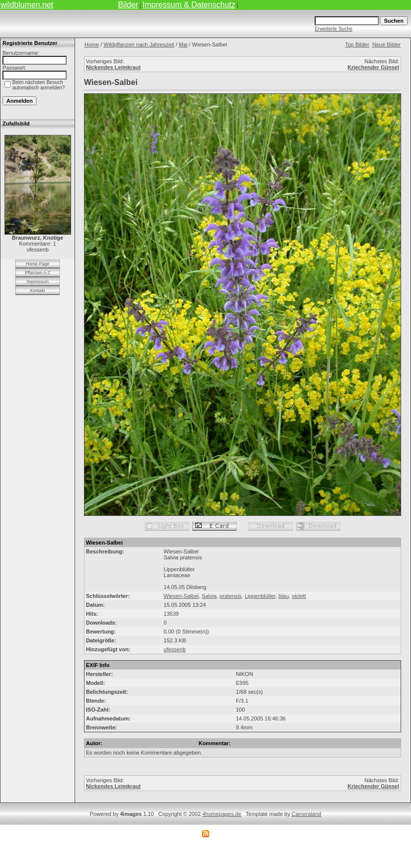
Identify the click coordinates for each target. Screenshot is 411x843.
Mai (183, 44)
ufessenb (175, 649)
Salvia (209, 596)
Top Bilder (357, 44)
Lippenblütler (260, 596)
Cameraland (306, 814)
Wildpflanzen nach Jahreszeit (139, 44)
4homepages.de (221, 814)
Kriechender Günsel (373, 67)
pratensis (230, 596)
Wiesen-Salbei (181, 596)
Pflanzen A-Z (37, 272)
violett (299, 596)
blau (284, 596)
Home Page (37, 263)
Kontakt (37, 290)
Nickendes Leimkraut (113, 67)
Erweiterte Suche (333, 29)
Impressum (38, 281)
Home (91, 44)
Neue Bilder (386, 44)
